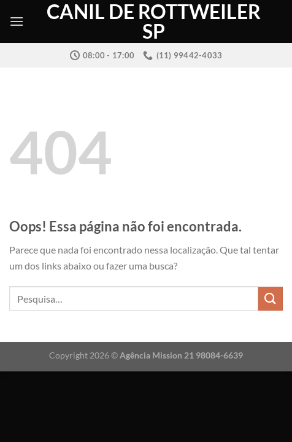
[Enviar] (270, 299)
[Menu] (16, 21)
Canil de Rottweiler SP (154, 21)
